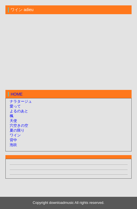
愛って (15, 106)
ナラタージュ (21, 102)
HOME (17, 94)
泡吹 (13, 145)
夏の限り (17, 130)
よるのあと (19, 111)
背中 (13, 140)
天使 (13, 121)
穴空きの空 (19, 126)
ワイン (15, 135)
